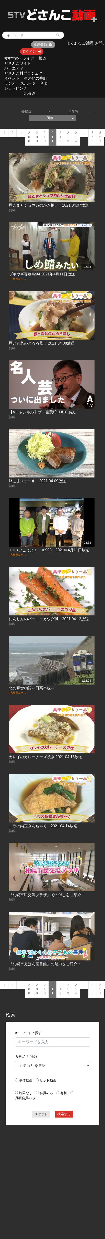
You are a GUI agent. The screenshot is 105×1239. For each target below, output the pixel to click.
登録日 (35, 111)
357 (100, 137)
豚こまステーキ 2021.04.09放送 (37, 481)
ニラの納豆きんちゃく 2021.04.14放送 (43, 826)
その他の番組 (35, 78)
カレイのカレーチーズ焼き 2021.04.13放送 (45, 757)
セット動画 (48, 1080)
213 (68, 137)
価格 (60, 118)
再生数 (82, 111)
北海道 (29, 93)
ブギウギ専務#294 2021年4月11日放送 (42, 274)
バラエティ (13, 68)
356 (92, 137)
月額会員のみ (25, 1098)
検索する (64, 1114)
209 (37, 137)
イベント (12, 78)
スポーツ (27, 83)
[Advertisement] (45, 1175)
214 (76, 137)
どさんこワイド (17, 63)
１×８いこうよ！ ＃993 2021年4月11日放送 (49, 550)
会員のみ (46, 1093)
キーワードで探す (28, 1033)
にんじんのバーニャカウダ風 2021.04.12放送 (49, 619)
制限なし (25, 1093)
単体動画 (25, 1080)
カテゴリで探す (26, 1056)
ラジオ (10, 83)
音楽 (44, 83)
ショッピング (15, 88)
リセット (41, 1114)
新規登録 (43, 44)
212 (60, 137)
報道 (42, 58)
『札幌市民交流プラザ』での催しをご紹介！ (47, 895)
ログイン (32, 51)
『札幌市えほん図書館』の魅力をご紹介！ (45, 964)
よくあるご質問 (79, 43)
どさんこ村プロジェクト (25, 73)
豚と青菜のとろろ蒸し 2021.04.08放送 (42, 343)
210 (45, 137)
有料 (63, 1093)
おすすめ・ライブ (19, 58)
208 (29, 137)
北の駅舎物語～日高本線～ (32, 688)
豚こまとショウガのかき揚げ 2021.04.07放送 (49, 205)
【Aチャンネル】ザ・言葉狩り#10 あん (42, 412)
